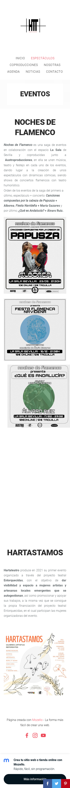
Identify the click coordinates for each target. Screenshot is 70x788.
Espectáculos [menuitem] (43, 58)
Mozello (37, 720)
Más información (35, 779)
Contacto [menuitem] (54, 71)
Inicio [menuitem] (20, 58)
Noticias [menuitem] (33, 71)
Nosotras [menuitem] (52, 65)
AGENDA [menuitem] (13, 71)
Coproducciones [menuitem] (24, 65)
